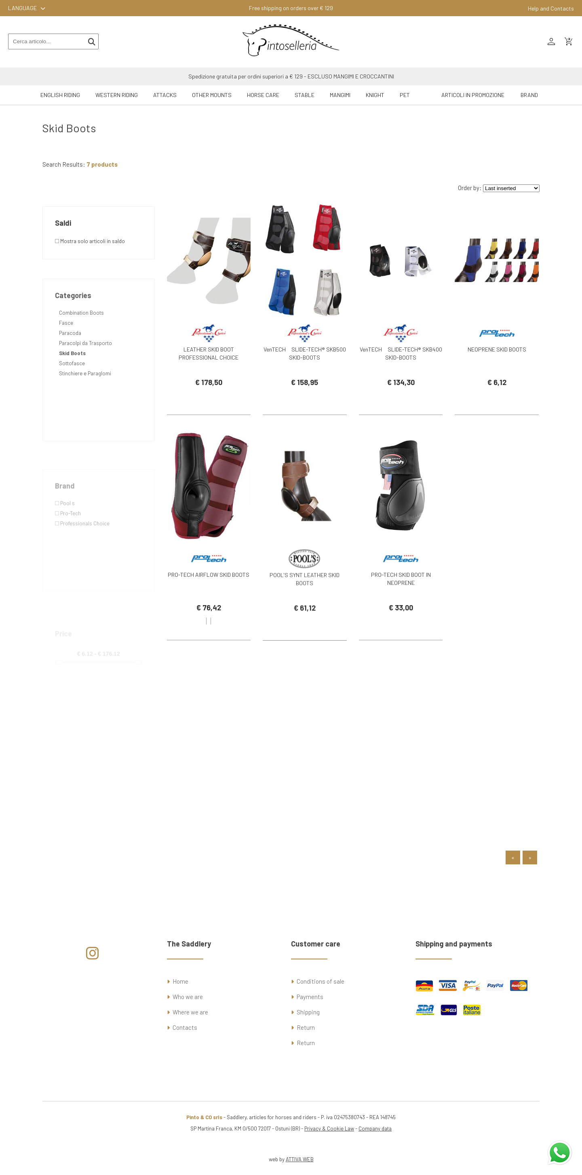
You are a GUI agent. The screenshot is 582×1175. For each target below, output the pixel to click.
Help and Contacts (551, 8)
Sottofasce (72, 395)
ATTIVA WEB (300, 1159)
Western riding (116, 94)
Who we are (188, 996)
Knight (375, 94)
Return (306, 1027)
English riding (60, 94)
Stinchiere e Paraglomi (85, 405)
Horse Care (263, 94)
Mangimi (340, 94)
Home (180, 981)
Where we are (190, 1012)
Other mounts (212, 94)
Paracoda (70, 364)
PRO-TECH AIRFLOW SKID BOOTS (208, 586)
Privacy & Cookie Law (329, 1128)
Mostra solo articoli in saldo (90, 241)
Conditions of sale (320, 981)
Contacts (185, 1027)
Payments (310, 996)
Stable (304, 94)
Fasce (66, 354)
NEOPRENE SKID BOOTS (497, 349)
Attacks (165, 94)
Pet (405, 94)
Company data (375, 1128)
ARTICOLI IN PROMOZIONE (472, 94)
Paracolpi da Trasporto (85, 374)
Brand (529, 94)
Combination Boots (81, 344)
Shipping (308, 1012)
